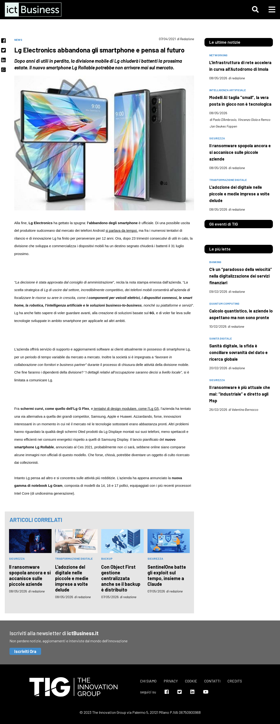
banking (215, 262)
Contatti (212, 681)
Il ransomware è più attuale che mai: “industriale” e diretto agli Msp (239, 394)
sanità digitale (220, 338)
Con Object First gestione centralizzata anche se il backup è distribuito (120, 578)
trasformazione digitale (74, 558)
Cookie (191, 681)
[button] (255, 9)
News (18, 39)
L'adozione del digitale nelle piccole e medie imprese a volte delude (71, 578)
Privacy (171, 681)
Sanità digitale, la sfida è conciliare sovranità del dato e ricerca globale (238, 352)
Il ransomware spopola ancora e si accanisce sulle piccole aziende (30, 575)
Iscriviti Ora (25, 651)
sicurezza (17, 558)
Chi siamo (148, 681)
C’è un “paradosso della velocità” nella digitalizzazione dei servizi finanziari (240, 276)
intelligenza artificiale (227, 90)
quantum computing (224, 303)
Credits (235, 681)
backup (107, 558)
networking (218, 55)
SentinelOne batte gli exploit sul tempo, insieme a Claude (166, 575)
